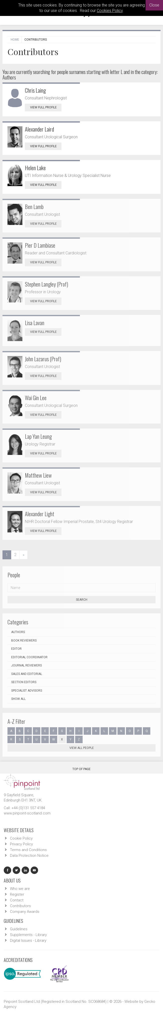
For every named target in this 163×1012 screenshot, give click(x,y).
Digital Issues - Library (28, 940)
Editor (16, 649)
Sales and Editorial (26, 674)
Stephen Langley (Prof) (46, 284)
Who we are (20, 888)
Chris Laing (35, 90)
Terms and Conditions (28, 850)
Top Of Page (81, 767)
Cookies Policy (110, 10)
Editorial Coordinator (29, 657)
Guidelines (18, 929)
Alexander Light (39, 514)
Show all (18, 699)
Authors (18, 632)
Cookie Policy (21, 838)
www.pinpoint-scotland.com (27, 813)
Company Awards (24, 911)
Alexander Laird (39, 129)
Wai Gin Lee (36, 398)
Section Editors (23, 682)
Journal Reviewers (26, 665)
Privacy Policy (21, 844)
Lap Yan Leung (38, 436)
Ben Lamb (34, 207)
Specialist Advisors (26, 690)
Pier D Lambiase (40, 245)
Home (15, 39)
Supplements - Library (28, 935)
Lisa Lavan (34, 323)
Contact (16, 900)
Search (81, 599)
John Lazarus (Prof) (43, 359)
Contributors (20, 906)
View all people (81, 748)
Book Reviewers (24, 640)
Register (17, 894)
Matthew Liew (38, 475)
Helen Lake (35, 168)
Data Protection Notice (29, 855)
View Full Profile (45, 107)
